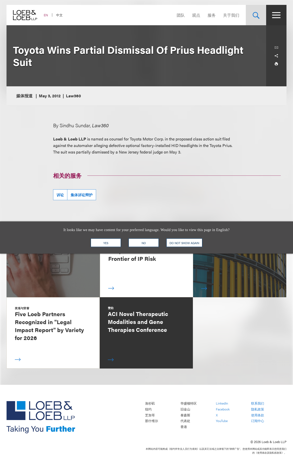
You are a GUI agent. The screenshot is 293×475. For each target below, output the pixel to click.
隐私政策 (257, 409)
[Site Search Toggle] (256, 15)
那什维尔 (151, 420)
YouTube (222, 420)
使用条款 (257, 415)
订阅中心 (257, 420)
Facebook (223, 409)
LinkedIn (222, 403)
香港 (183, 426)
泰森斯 (185, 415)
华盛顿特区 (188, 403)
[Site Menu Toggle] (276, 15)
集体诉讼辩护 (82, 194)
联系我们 (257, 403)
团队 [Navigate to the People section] (181, 15)
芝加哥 (150, 415)
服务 (212, 15)
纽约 (148, 409)
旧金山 (185, 409)
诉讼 (60, 194)
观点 (196, 15)
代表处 (185, 420)
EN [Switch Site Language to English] (46, 15)
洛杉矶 (150, 403)
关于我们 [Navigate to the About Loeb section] (231, 15)
